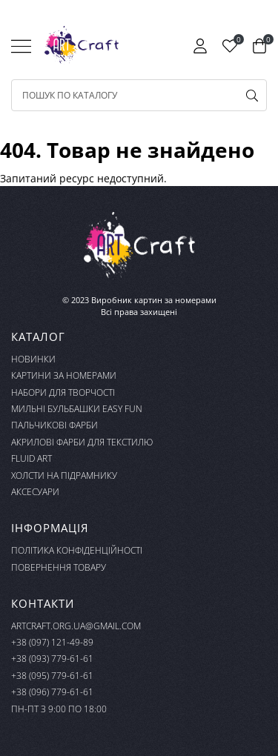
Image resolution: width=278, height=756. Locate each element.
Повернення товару (58, 567)
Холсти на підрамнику (64, 475)
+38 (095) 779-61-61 (52, 675)
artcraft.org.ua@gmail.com (76, 626)
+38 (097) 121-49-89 (52, 642)
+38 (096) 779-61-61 (52, 692)
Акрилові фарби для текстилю (82, 442)
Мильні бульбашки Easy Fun (76, 408)
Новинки (33, 359)
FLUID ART (31, 458)
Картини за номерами (63, 375)
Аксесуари (35, 491)
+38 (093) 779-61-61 (52, 658)
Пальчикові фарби (54, 425)
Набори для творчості (63, 392)
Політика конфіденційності (76, 550)
